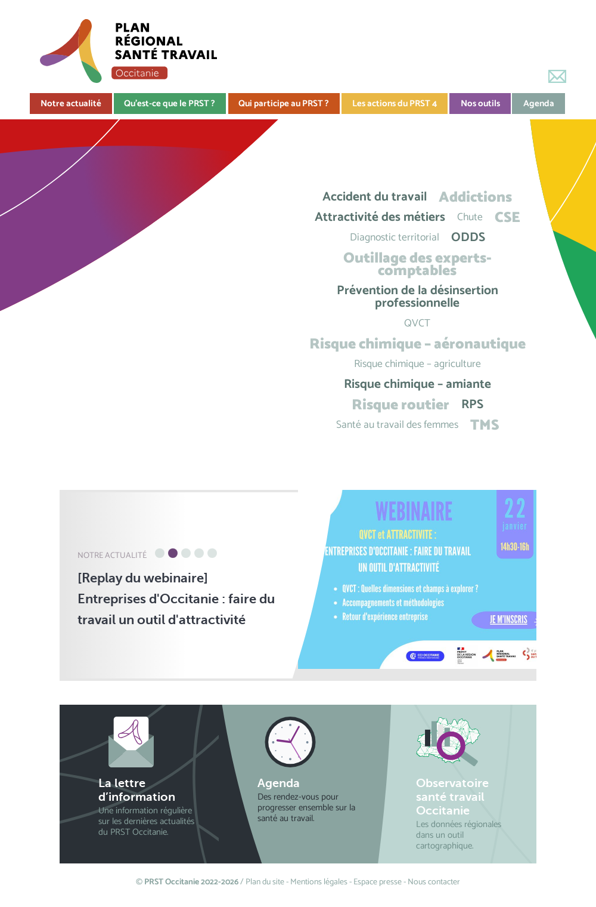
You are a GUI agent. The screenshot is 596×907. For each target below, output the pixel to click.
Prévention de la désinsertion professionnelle (417, 297)
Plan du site (265, 882)
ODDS (468, 238)
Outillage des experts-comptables (417, 264)
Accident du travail (374, 197)
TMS (484, 425)
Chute (470, 217)
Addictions (475, 197)
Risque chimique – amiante (417, 384)
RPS (472, 405)
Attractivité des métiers (380, 217)
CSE (507, 217)
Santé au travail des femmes (397, 425)
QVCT (417, 323)
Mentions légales (318, 882)
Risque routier (400, 405)
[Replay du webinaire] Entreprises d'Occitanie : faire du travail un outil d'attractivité (176, 598)
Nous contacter (434, 882)
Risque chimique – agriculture (417, 364)
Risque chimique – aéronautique (417, 344)
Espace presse (377, 882)
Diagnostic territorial (394, 238)
